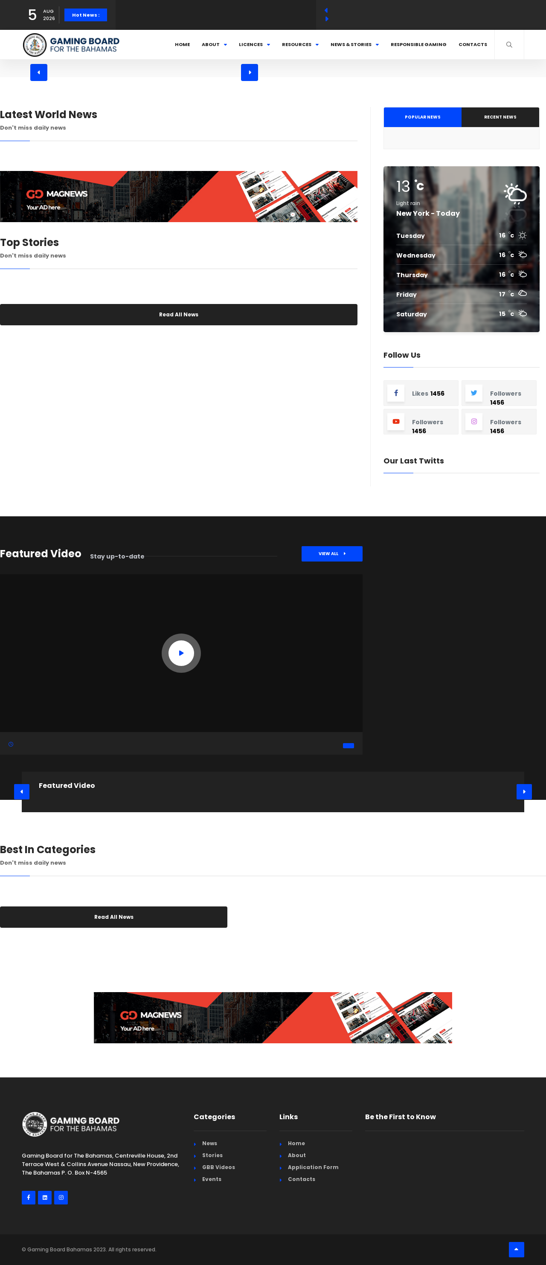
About (214, 44)
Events (211, 1179)
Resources (300, 44)
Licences (254, 44)
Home (182, 44)
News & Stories (355, 44)
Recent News (500, 117)
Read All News (178, 314)
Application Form (313, 1167)
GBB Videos (218, 1167)
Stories (212, 1155)
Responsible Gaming (419, 44)
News (209, 1143)
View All (332, 553)
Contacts (473, 44)
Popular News (423, 117)
